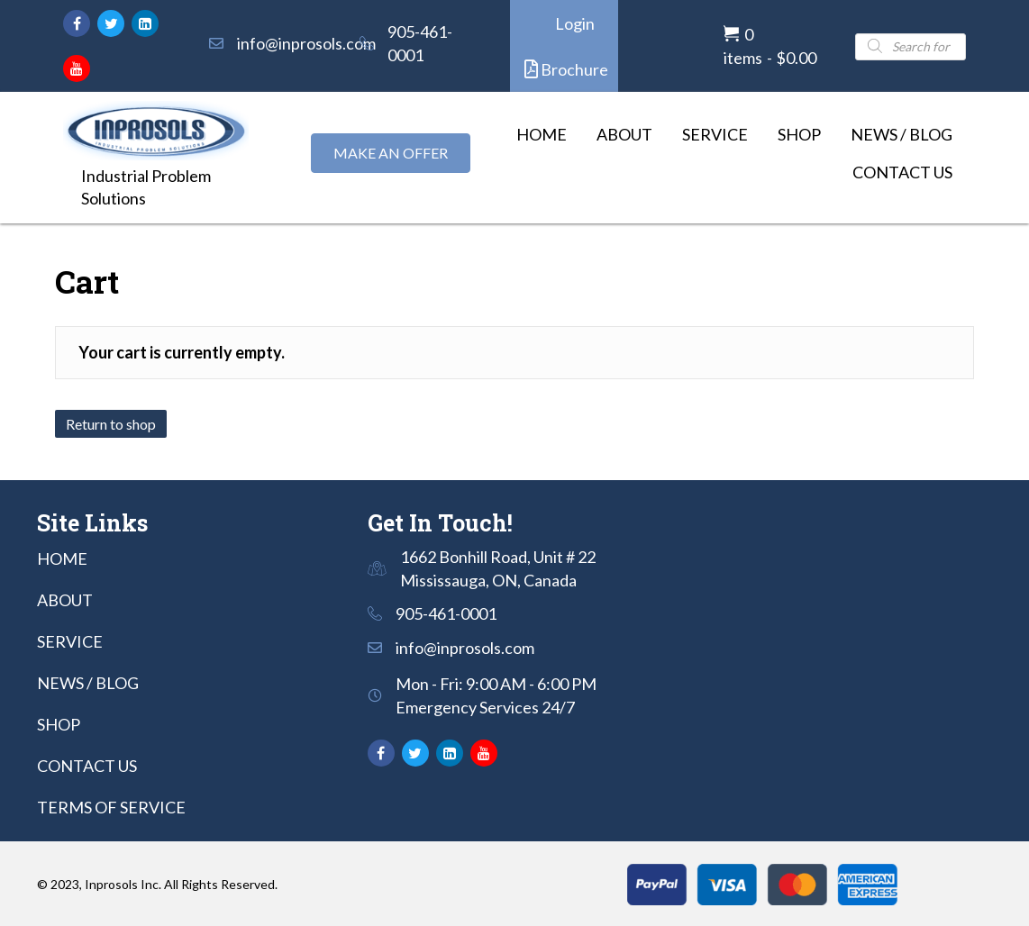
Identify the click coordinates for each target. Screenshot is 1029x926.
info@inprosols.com (306, 43)
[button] (76, 23)
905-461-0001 (446, 613)
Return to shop (111, 423)
